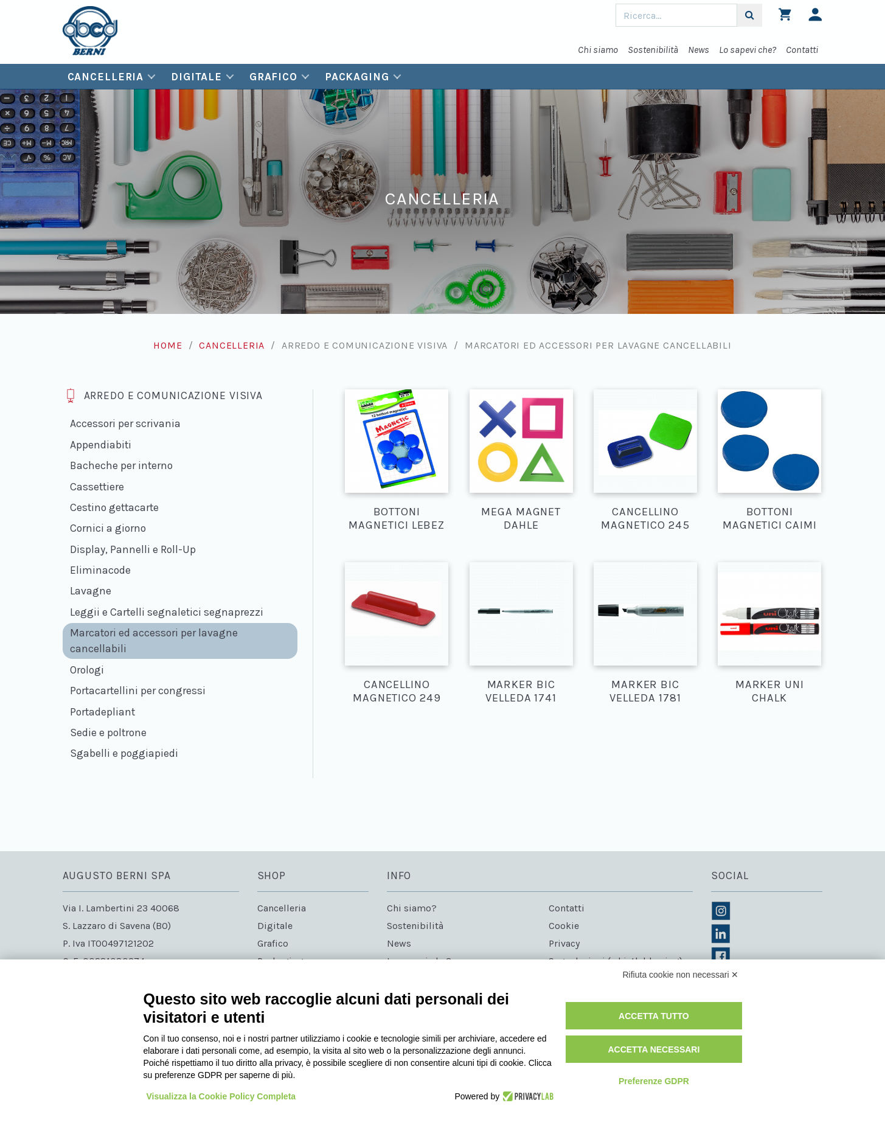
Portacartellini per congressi (138, 690)
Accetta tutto (654, 1016)
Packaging (357, 77)
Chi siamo (598, 49)
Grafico (273, 77)
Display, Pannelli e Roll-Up (133, 549)
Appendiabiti (100, 445)
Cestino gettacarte (114, 507)
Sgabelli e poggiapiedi (124, 753)
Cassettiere (97, 487)
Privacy (564, 943)
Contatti (802, 49)
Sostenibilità (653, 49)
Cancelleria (106, 77)
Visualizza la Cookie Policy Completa (221, 1096)
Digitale (196, 77)
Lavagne (90, 591)
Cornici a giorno (108, 528)
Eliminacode (100, 570)
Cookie (564, 925)
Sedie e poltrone (108, 732)
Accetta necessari (653, 1049)
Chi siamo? (412, 908)
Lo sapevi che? (747, 49)
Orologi (87, 670)
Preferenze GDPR (654, 1081)
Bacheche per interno (121, 465)
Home (167, 345)
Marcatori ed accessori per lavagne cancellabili (154, 641)
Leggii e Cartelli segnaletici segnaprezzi (166, 612)
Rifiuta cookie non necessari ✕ (681, 975)
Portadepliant (102, 712)
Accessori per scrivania (125, 423)
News (698, 49)
